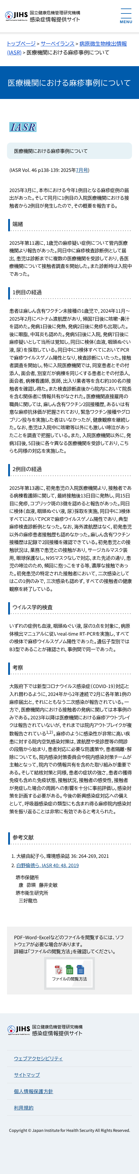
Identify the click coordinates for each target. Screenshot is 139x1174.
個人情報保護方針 (33, 1091)
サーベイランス (57, 43)
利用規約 (24, 1107)
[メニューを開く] (126, 15)
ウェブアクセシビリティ (38, 1058)
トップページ (21, 43)
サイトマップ (27, 1074)
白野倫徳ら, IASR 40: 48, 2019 (47, 865)
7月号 (82, 169)
